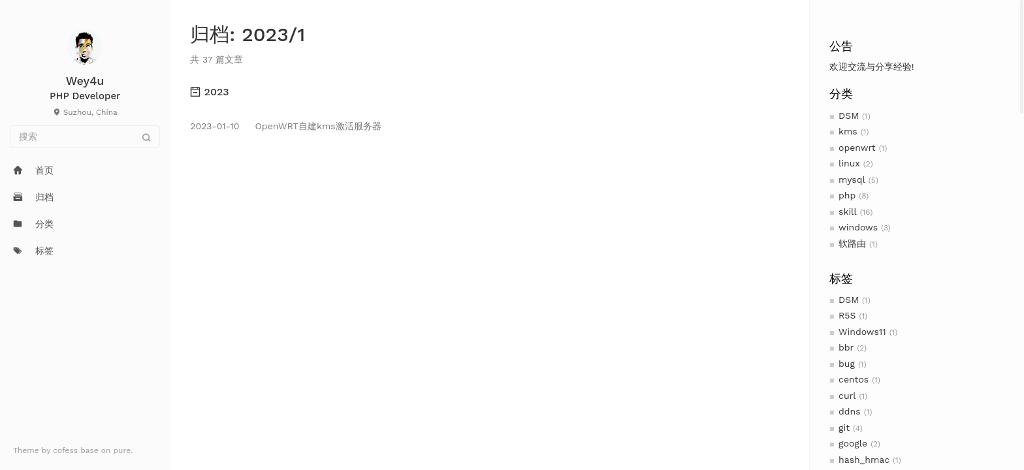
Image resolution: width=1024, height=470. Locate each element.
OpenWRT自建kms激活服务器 (285, 126)
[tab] (489, 92)
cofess (66, 450)
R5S (847, 315)
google (853, 443)
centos (854, 379)
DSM (849, 115)
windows (858, 227)
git (844, 427)
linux (849, 163)
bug (847, 363)
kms (848, 131)
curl (847, 395)
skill (848, 211)
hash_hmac (864, 459)
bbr (846, 347)
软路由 (852, 243)
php (847, 195)
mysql (852, 179)
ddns (850, 411)
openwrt (857, 147)
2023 (209, 92)
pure (122, 450)
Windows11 (862, 331)
